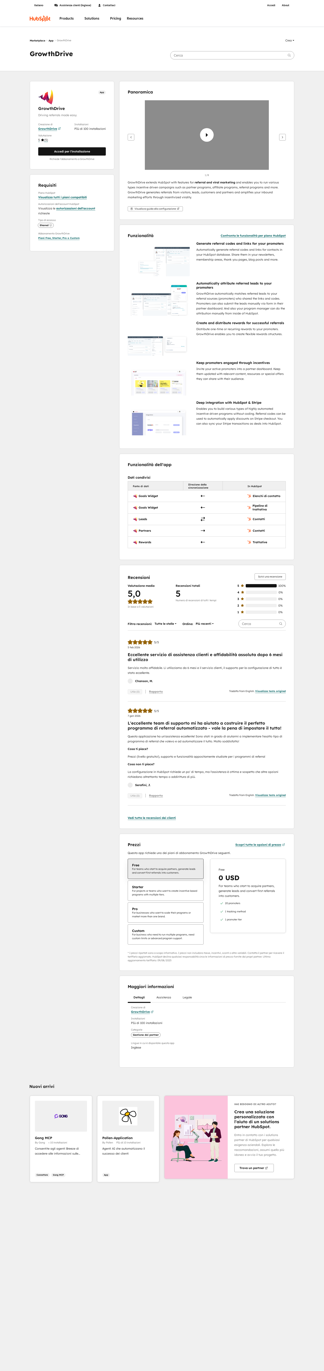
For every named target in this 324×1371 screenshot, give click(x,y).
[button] (289, 40)
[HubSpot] (40, 18)
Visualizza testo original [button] (270, 691)
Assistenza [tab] (164, 998)
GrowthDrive (49, 129)
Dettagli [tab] (139, 998)
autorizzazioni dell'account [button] (75, 208)
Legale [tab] (187, 998)
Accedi (271, 5)
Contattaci (106, 5)
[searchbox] (232, 55)
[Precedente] (131, 137)
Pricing (115, 18)
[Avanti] (282, 137)
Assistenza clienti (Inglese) (72, 5)
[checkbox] (165, 869)
